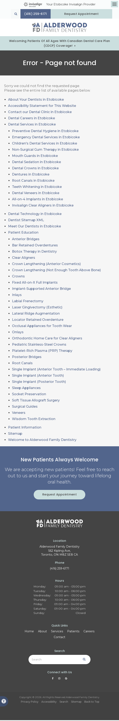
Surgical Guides (25, 407)
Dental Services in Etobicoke (32, 125)
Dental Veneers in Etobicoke (35, 194)
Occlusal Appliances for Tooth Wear (42, 327)
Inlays (17, 296)
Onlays (18, 333)
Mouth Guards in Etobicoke (35, 157)
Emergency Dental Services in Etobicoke (46, 138)
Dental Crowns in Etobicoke (35, 169)
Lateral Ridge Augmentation (36, 314)
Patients (73, 632)
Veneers (18, 413)
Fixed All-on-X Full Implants (35, 283)
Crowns (18, 277)
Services (57, 632)
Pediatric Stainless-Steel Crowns (39, 345)
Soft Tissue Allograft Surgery (36, 401)
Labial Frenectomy (27, 302)
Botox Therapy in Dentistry (34, 252)
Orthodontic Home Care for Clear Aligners (47, 339)
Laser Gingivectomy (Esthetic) (37, 308)
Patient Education (23, 233)
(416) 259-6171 (59, 569)
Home (29, 632)
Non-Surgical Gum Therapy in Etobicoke (45, 150)
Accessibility (49, 702)
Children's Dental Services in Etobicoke (44, 144)
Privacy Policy (29, 702)
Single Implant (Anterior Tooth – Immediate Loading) (56, 370)
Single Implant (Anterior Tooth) (38, 376)
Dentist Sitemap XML (26, 221)
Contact (59, 638)
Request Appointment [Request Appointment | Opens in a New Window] (83, 14)
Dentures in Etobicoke (30, 175)
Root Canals (22, 364)
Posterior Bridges (27, 358)
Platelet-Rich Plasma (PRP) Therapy (42, 351)
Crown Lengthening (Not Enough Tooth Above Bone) (56, 271)
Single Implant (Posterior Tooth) (39, 382)
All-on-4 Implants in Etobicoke (37, 200)
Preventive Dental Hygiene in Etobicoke (45, 132)
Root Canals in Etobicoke (33, 181)
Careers (88, 632)
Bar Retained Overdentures (35, 246)
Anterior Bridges (25, 240)
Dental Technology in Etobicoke (35, 215)
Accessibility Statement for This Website (42, 107)
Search (64, 702)
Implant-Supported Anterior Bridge (41, 289)
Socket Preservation (29, 395)
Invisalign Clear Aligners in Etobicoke (43, 206)
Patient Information (24, 428)
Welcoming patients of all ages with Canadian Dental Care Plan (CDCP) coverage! (59, 44)
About (42, 632)
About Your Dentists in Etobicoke (36, 100)
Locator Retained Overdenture (37, 320)
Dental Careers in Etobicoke (31, 119)
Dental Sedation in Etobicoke (36, 163)
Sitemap (15, 434)
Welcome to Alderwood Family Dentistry (42, 441)
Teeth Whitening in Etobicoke (37, 188)
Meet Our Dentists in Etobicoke (34, 227)
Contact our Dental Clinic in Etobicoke (40, 113)
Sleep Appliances (26, 389)
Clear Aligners (23, 258)
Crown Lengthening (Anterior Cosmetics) (46, 265)
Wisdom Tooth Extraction (33, 420)
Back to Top (91, 702)
